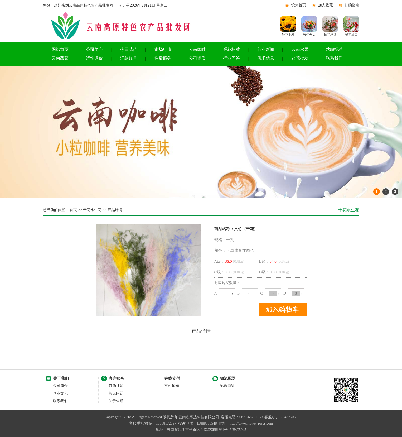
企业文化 (60, 393)
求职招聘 (334, 49)
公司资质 (197, 58)
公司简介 (94, 49)
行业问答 (231, 58)
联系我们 (334, 58)
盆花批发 (300, 58)
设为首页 (298, 5)
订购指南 (352, 5)
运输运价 (94, 58)
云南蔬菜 (60, 58)
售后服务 (162, 58)
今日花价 (128, 49)
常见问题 (116, 393)
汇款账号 (128, 58)
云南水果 (300, 49)
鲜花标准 (231, 49)
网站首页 (60, 49)
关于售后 (116, 401)
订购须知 (116, 386)
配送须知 (227, 386)
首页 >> (75, 210)
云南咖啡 (197, 49)
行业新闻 (265, 49)
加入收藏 (325, 5)
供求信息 (265, 58)
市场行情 (162, 49)
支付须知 (171, 386)
